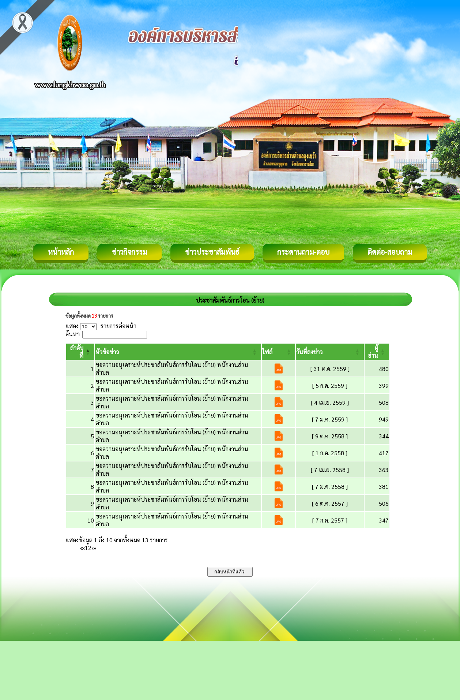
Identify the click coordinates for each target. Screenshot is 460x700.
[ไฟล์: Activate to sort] (278, 352)
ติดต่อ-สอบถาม (389, 252)
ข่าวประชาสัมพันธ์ (212, 252)
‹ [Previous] (84, 547)
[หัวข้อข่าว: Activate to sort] (178, 352)
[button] (107, 352)
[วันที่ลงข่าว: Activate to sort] (330, 352)
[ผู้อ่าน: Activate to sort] (377, 352)
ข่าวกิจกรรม (129, 252)
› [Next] (92, 547)
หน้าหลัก (61, 252)
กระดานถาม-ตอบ (303, 252)
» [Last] (94, 547)
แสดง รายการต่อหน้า (100, 326)
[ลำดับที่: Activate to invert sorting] (80, 352)
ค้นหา (72, 334)
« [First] (81, 547)
